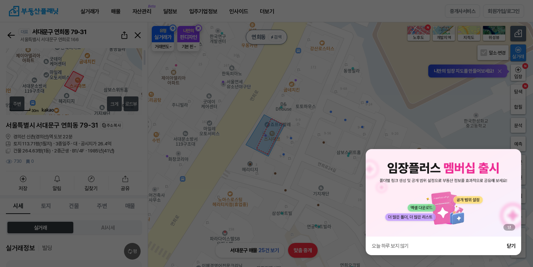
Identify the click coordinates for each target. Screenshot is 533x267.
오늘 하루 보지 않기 (390, 246)
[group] (443, 193)
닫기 (511, 246)
